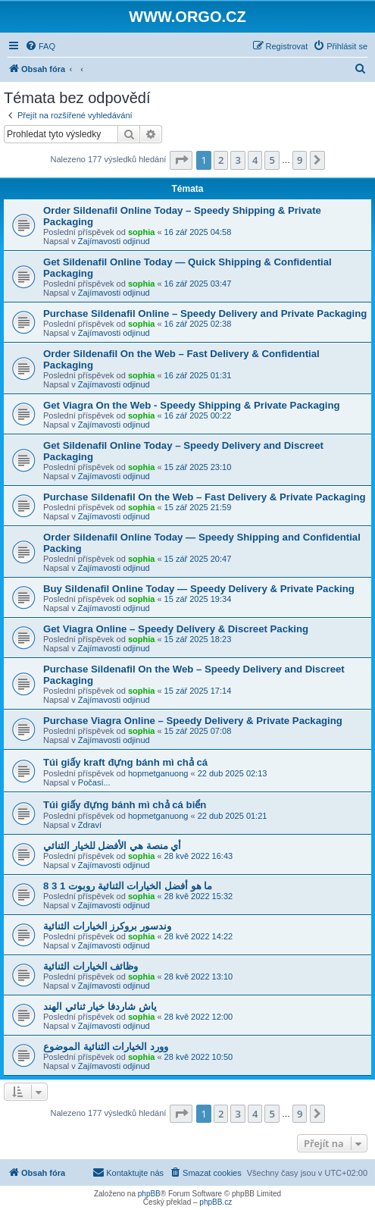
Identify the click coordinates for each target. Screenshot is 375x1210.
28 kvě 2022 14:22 (198, 936)
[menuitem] (40, 46)
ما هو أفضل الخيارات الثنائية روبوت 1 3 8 (127, 886)
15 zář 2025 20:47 (198, 558)
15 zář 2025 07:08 (198, 730)
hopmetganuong (158, 773)
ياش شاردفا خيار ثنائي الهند (100, 1006)
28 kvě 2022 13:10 (198, 976)
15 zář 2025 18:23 (198, 639)
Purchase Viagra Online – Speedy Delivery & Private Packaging (192, 720)
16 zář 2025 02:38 (198, 323)
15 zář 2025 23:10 (198, 467)
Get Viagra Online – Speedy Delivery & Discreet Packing (175, 629)
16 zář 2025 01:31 (198, 375)
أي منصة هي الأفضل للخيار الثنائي (112, 845)
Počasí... (94, 782)
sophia (141, 232)
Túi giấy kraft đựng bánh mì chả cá (125, 762)
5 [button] (271, 160)
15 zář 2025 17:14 (198, 690)
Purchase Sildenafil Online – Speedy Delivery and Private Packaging (205, 313)
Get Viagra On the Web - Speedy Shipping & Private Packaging (191, 405)
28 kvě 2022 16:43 (198, 855)
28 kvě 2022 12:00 (198, 1016)
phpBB (149, 1194)
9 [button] (299, 160)
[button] (181, 160)
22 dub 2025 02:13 (232, 773)
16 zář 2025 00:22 (198, 415)
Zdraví (90, 824)
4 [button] (255, 160)
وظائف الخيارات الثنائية (90, 966)
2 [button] (220, 160)
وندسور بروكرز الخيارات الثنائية (107, 926)
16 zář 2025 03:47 (198, 283)
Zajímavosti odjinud (114, 241)
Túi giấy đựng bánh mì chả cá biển (124, 804)
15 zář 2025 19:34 (198, 598)
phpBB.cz (215, 1202)
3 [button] (237, 160)
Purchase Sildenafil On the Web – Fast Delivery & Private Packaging (204, 497)
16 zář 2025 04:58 (198, 232)
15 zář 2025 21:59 (198, 507)
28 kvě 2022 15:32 (198, 896)
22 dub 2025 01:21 (232, 815)
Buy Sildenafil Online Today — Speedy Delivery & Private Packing (199, 588)
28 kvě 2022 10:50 (198, 1056)
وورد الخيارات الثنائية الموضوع (105, 1046)
